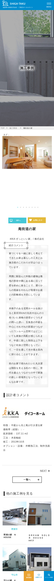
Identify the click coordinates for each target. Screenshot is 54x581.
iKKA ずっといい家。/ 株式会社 (27, 239)
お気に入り (37, 220)
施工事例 (13, 128)
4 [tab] (26, 207)
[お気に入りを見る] (39, 576)
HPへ (18, 220)
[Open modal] (49, 5)
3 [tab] (23, 207)
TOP (3, 128)
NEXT (43, 471)
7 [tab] (35, 207)
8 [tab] (37, 207)
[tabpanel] (27, 152)
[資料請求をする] (29, 576)
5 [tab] (29, 207)
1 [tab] (17, 207)
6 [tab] (32, 207)
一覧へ (27, 479)
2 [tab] (20, 207)
